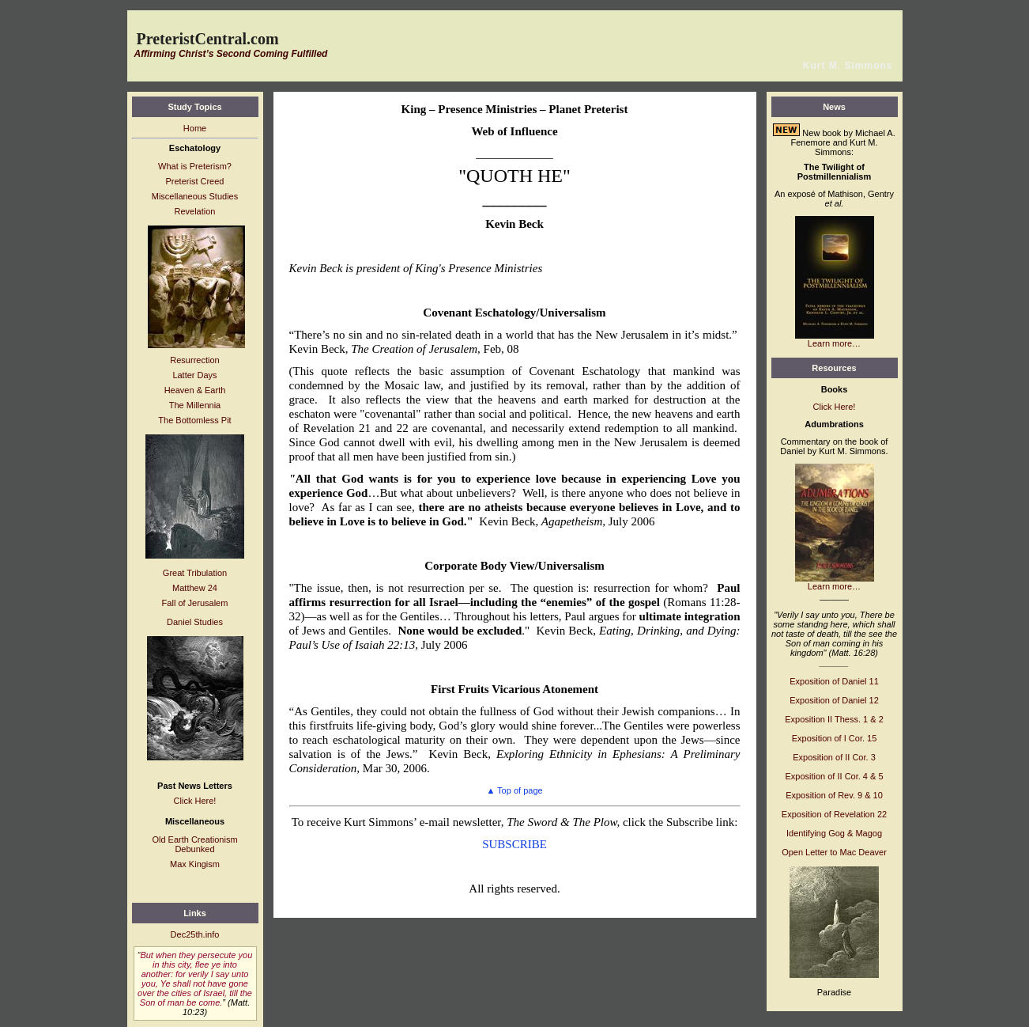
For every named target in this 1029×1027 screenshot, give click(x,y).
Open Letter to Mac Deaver (834, 852)
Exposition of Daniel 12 (834, 700)
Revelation (195, 211)
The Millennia (194, 405)
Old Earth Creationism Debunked (194, 844)
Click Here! (195, 800)
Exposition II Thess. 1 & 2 (834, 719)
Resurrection (194, 360)
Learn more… (834, 343)
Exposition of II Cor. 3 (834, 757)
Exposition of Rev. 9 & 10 (834, 795)
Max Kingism (195, 864)
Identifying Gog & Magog (834, 833)
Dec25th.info (195, 934)
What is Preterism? (195, 166)
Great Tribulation (195, 573)
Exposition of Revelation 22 (834, 814)
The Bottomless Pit (194, 420)
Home (194, 128)
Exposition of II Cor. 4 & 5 (834, 776)
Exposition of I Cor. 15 (834, 738)
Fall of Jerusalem (195, 603)
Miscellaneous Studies (195, 196)
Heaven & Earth (195, 390)
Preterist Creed (195, 181)
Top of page (514, 790)
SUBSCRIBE (514, 844)
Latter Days (194, 375)
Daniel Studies (195, 622)
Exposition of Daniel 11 (834, 681)
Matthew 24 (194, 588)
